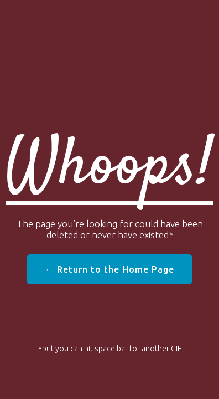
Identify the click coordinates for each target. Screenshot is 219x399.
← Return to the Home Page (109, 269)
